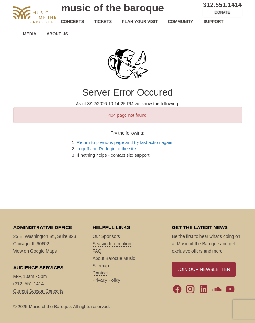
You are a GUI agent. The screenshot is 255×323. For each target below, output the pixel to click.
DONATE (222, 12)
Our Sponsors (106, 236)
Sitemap (101, 265)
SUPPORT (214, 21)
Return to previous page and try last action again (124, 142)
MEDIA (30, 33)
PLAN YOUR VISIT (140, 21)
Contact (100, 272)
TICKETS (103, 21)
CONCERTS (72, 21)
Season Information (112, 243)
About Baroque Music (114, 258)
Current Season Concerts (38, 290)
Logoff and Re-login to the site (106, 148)
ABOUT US (57, 33)
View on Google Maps (35, 251)
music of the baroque (112, 8)
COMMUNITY (180, 21)
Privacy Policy (106, 280)
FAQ (97, 251)
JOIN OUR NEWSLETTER (204, 269)
